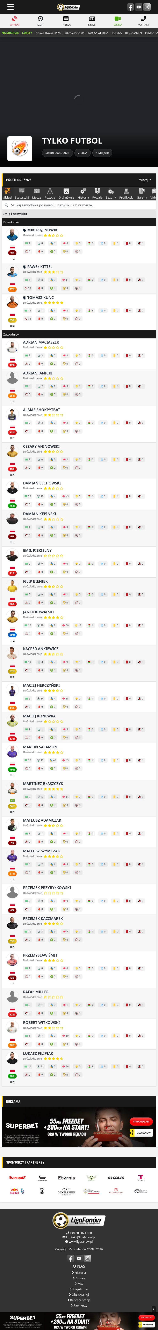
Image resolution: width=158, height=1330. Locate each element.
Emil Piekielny (37, 550)
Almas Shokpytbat (41, 409)
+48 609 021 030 (81, 1295)
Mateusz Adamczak (42, 820)
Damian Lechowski (42, 483)
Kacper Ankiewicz (41, 648)
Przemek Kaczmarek (43, 918)
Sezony (111, 193)
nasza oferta (98, 33)
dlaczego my (75, 33)
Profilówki (126, 193)
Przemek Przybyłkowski (47, 887)
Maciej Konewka (39, 716)
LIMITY (27, 33)
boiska (117, 33)
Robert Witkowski (41, 1022)
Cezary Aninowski (41, 446)
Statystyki (22, 193)
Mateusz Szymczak (41, 850)
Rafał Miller (36, 991)
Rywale (97, 193)
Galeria (142, 193)
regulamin (133, 33)
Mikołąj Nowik (40, 229)
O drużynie (66, 193)
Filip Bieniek (35, 581)
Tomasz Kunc (38, 297)
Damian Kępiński (39, 513)
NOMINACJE (10, 33)
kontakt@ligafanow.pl (80, 1300)
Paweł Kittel (37, 266)
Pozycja (50, 193)
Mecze (36, 193)
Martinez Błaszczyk (43, 783)
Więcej (144, 180)
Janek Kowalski (38, 611)
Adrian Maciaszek (41, 342)
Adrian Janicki (37, 373)
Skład (7, 193)
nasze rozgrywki (48, 33)
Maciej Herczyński (41, 685)
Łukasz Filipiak (38, 1053)
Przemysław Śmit (40, 955)
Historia (83, 193)
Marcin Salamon (40, 746)
